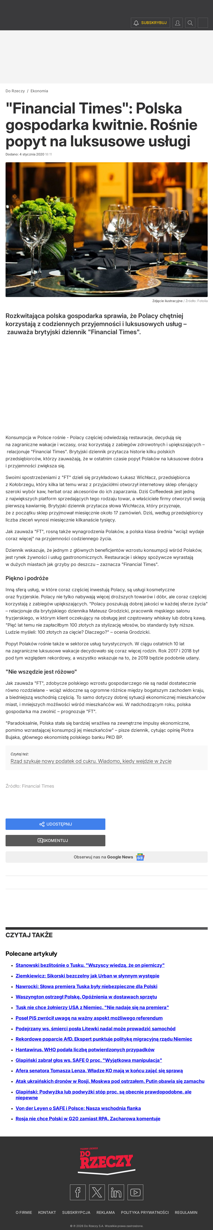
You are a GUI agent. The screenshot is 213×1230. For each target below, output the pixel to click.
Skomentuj (163, 824)
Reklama (106, 1198)
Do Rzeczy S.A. (94, 1212)
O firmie (24, 1198)
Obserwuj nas (98, 842)
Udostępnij (59, 824)
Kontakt (47, 1198)
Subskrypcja (76, 1198)
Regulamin (186, 1198)
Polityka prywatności (145, 1198)
